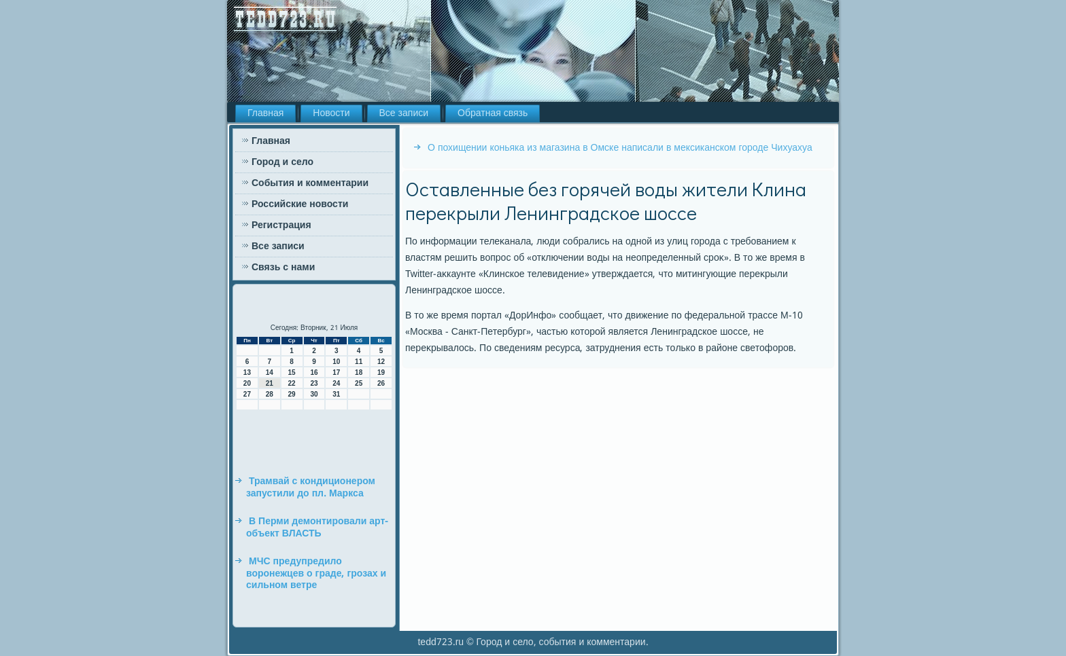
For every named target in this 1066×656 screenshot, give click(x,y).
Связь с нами (283, 267)
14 (269, 372)
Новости (331, 113)
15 (292, 372)
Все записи (404, 113)
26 (381, 383)
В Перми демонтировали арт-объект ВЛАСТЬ (317, 527)
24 (336, 383)
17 (336, 372)
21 (269, 383)
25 (358, 383)
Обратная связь (493, 113)
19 (381, 372)
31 (336, 394)
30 (313, 394)
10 (336, 361)
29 (292, 394)
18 (358, 372)
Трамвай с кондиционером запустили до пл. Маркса (310, 487)
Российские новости (300, 204)
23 (313, 383)
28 (269, 394)
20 (247, 383)
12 (381, 361)
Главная (265, 113)
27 (247, 394)
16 (313, 372)
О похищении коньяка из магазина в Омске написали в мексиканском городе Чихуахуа (620, 148)
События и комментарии (310, 183)
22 (292, 383)
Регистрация (281, 225)
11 (358, 361)
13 (247, 372)
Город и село (282, 162)
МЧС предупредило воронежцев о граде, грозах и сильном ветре (316, 573)
